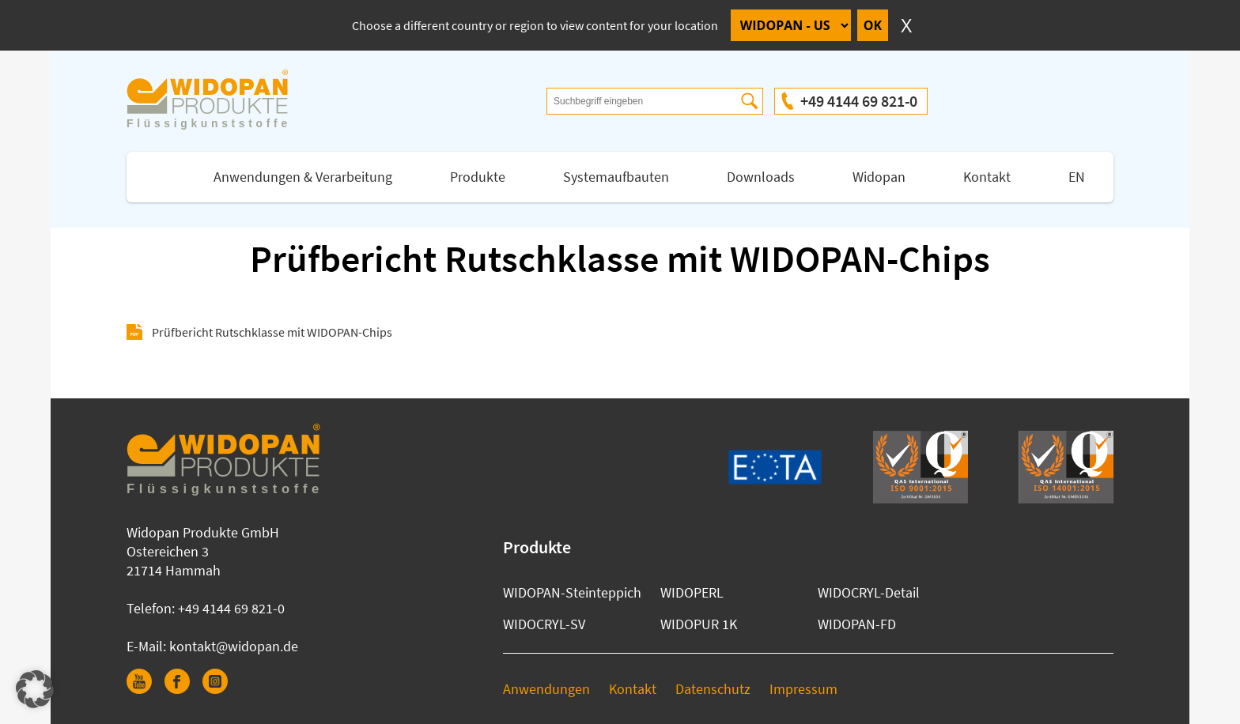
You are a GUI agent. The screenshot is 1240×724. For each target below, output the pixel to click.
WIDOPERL (692, 592)
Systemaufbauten (616, 177)
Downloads (761, 177)
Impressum (803, 689)
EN (1076, 177)
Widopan (878, 177)
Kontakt (987, 177)
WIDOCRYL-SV (544, 624)
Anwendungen (546, 689)
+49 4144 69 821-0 (858, 101)
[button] (35, 689)
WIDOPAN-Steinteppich (572, 592)
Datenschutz (712, 689)
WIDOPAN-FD (857, 624)
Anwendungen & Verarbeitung (303, 177)
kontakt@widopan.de (233, 646)
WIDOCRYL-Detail (869, 592)
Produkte (477, 177)
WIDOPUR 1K (698, 624)
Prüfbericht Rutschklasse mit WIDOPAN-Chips (272, 332)
